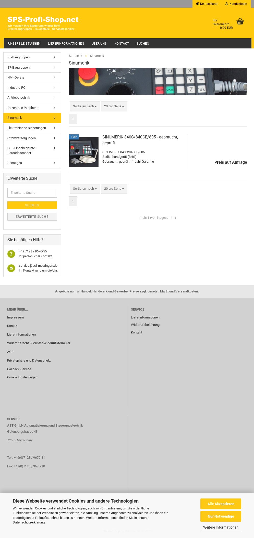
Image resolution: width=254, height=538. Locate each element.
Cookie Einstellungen (22, 377)
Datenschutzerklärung (29, 522)
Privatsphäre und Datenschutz (29, 360)
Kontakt (121, 43)
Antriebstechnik (18, 97)
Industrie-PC (16, 87)
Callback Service (19, 369)
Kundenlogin (236, 4)
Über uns (99, 43)
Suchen (143, 43)
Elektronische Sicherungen (26, 128)
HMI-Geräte (15, 77)
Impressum (15, 317)
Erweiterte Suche (32, 217)
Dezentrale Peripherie (22, 108)
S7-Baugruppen (18, 67)
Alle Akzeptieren (221, 504)
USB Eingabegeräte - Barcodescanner (22, 150)
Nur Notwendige (221, 516)
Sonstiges (14, 163)
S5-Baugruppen (18, 57)
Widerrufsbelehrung (145, 325)
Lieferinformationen (66, 43)
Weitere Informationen (220, 527)
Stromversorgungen (21, 138)
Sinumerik (14, 118)
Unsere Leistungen (24, 43)
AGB (10, 352)
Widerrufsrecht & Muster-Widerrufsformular (38, 343)
